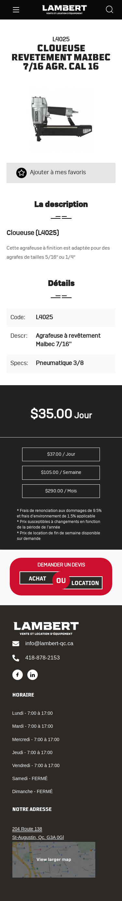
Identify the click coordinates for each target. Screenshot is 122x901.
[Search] (110, 10)
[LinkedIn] (32, 674)
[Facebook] (17, 674)
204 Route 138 (27, 828)
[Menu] (16, 10)
